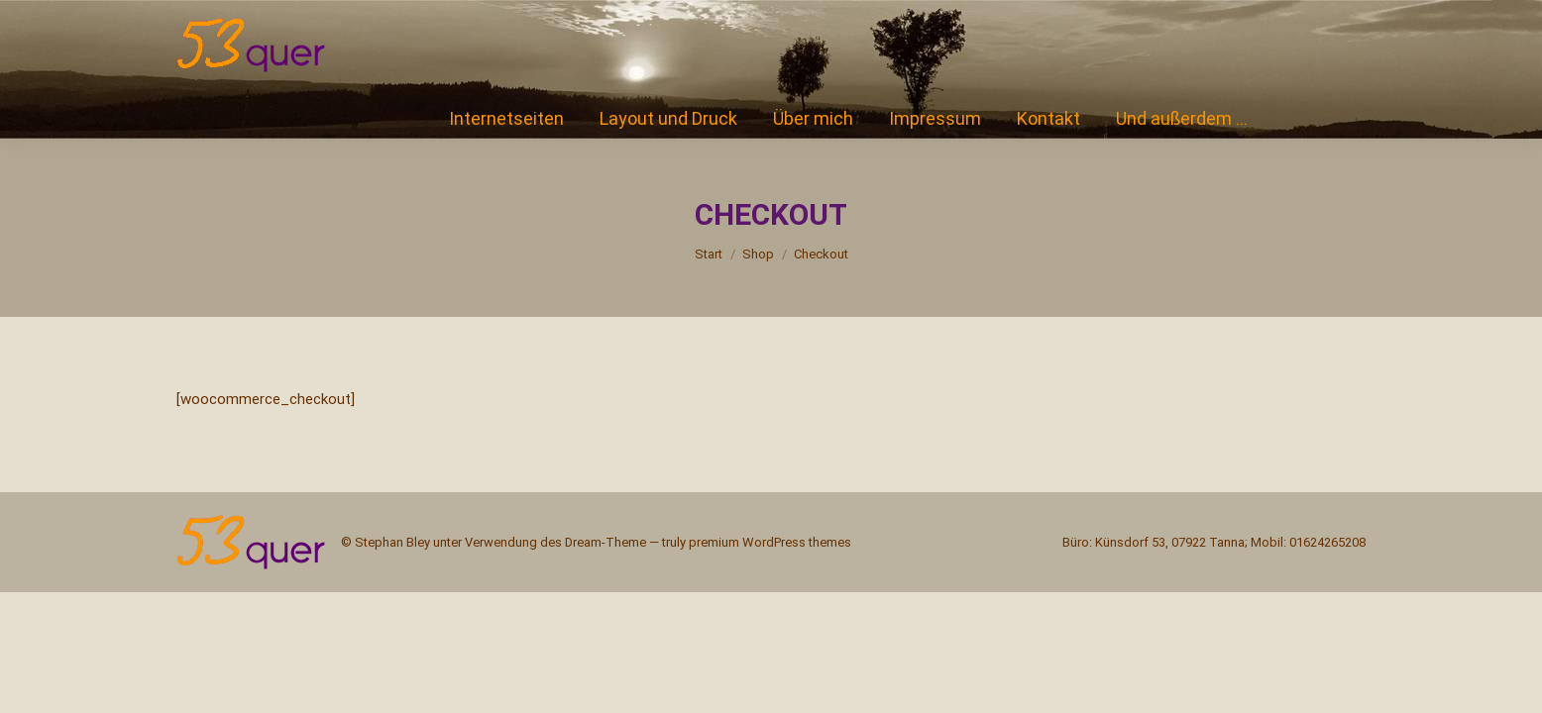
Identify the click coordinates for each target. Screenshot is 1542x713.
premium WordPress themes (770, 542)
